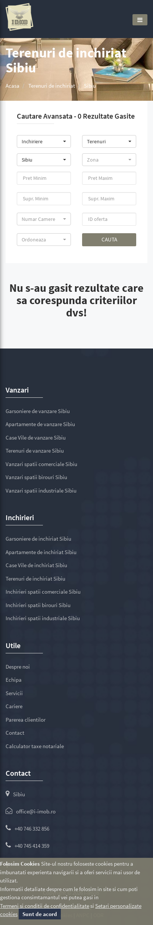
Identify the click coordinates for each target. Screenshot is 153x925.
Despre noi (18, 666)
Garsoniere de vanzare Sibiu (38, 411)
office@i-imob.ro (36, 811)
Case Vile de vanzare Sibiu (36, 437)
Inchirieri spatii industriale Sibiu (43, 618)
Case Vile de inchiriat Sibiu (36, 565)
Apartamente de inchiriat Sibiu (41, 552)
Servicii (14, 693)
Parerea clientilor (26, 719)
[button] (44, 141)
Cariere (14, 706)
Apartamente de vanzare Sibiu (40, 424)
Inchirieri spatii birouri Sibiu (38, 605)
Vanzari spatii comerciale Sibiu (41, 464)
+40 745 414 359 (32, 845)
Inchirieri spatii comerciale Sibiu (43, 591)
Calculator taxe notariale (35, 746)
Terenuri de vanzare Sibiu (35, 450)
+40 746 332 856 (32, 828)
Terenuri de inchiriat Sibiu (35, 578)
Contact (15, 732)
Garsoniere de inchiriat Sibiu (38, 538)
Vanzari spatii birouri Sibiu (36, 477)
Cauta (109, 239)
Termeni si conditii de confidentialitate (44, 905)
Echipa (14, 679)
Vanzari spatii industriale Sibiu (41, 490)
